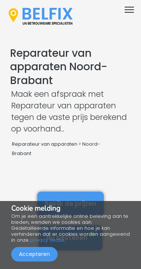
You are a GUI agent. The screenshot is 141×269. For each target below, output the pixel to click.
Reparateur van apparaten (44, 144)
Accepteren (34, 254)
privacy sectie (47, 240)
